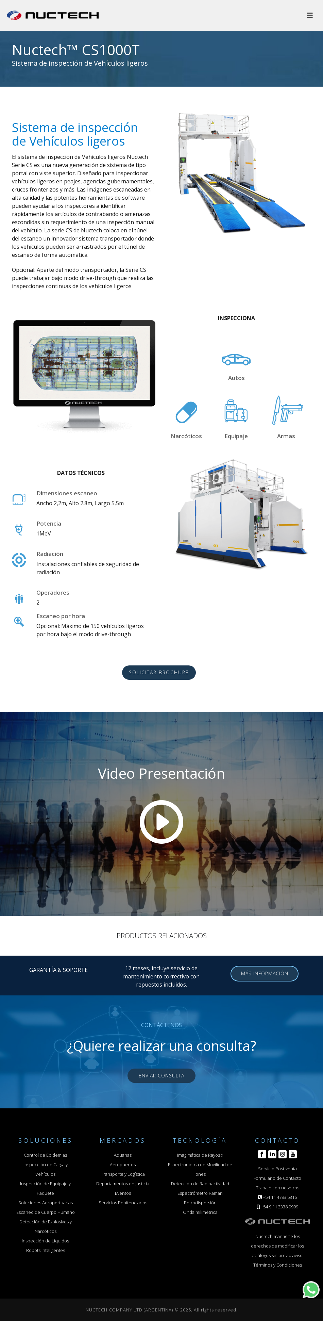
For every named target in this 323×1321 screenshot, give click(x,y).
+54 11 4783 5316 (280, 1197)
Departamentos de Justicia (122, 1183)
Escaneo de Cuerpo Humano (45, 1212)
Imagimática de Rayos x (200, 1155)
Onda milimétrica (200, 1212)
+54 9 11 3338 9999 (279, 1207)
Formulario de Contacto (277, 1178)
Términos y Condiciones (277, 1265)
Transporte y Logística (123, 1174)
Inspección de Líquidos (45, 1241)
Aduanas (123, 1155)
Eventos (123, 1193)
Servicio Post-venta (277, 1169)
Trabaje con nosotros (277, 1188)
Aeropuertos (123, 1164)
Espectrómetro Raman (200, 1193)
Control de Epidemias (45, 1155)
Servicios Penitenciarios (123, 1203)
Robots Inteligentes (45, 1250)
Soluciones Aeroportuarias (45, 1203)
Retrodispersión (200, 1203)
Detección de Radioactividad (200, 1183)
